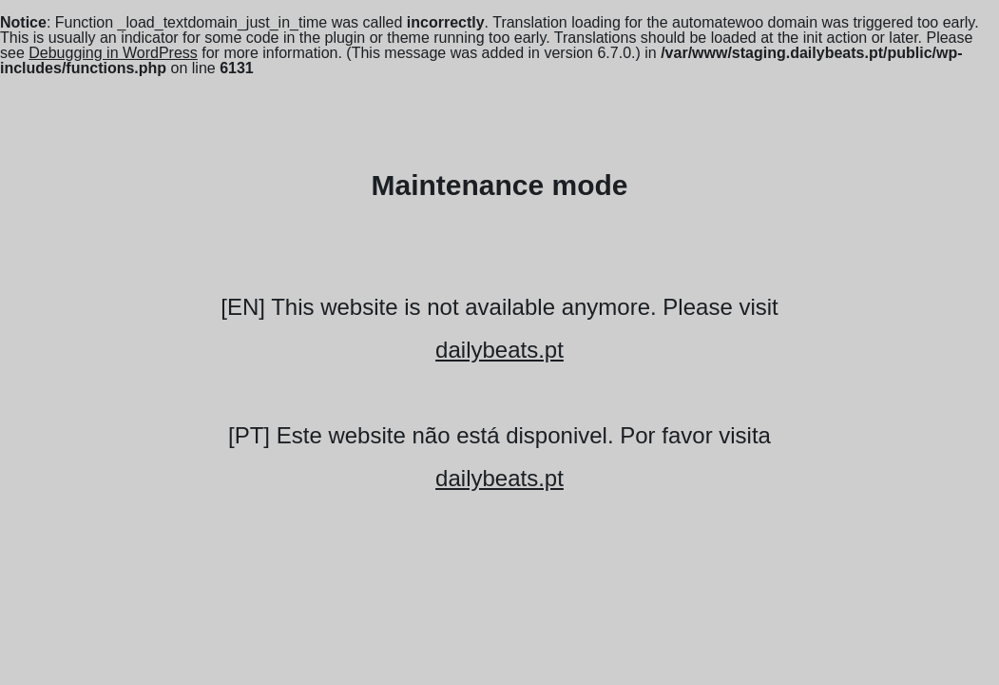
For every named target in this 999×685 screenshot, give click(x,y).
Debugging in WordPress (113, 53)
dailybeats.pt (499, 349)
